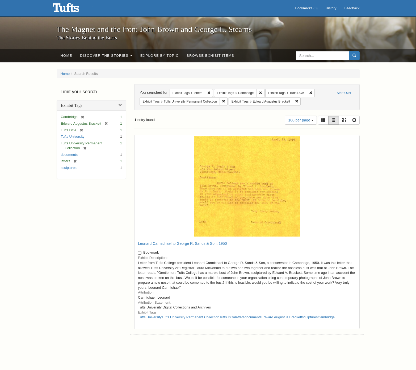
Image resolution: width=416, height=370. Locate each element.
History (331, 8)
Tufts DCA (227, 317)
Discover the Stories (106, 56)
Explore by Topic (159, 56)
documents (69, 155)
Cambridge (326, 317)
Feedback (351, 8)
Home (66, 56)
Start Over (344, 93)
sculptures (69, 168)
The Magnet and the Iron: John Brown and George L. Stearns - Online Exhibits (73, 9)
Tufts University (73, 137)
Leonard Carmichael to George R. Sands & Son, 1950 (182, 243)
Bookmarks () (306, 8)
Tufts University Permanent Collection (190, 317)
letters (240, 317)
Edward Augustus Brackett (282, 317)
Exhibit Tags (71, 105)
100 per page (300, 120)
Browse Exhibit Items (210, 56)
